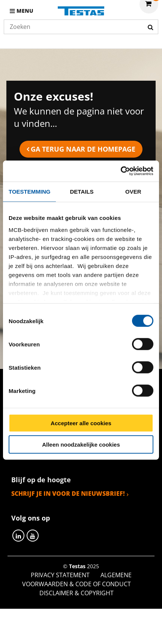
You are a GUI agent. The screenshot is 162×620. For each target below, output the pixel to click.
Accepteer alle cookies (81, 423)
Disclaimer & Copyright (76, 593)
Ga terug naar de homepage (83, 148)
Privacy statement (60, 575)
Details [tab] (82, 191)
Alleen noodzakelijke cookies (81, 444)
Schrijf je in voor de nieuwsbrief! (68, 493)
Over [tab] (133, 191)
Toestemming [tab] (29, 191)
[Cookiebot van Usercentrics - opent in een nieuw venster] (120, 171)
